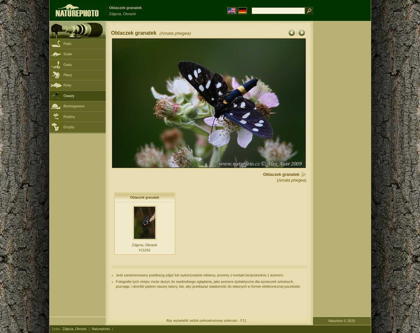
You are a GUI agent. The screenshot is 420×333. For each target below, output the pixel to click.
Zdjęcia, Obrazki (74, 329)
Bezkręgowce (74, 106)
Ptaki (67, 44)
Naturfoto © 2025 (341, 321)
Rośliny (69, 117)
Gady (68, 65)
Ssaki (68, 54)
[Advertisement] (342, 123)
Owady (69, 96)
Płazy (68, 75)
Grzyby (69, 127)
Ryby (68, 85)
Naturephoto (101, 329)
